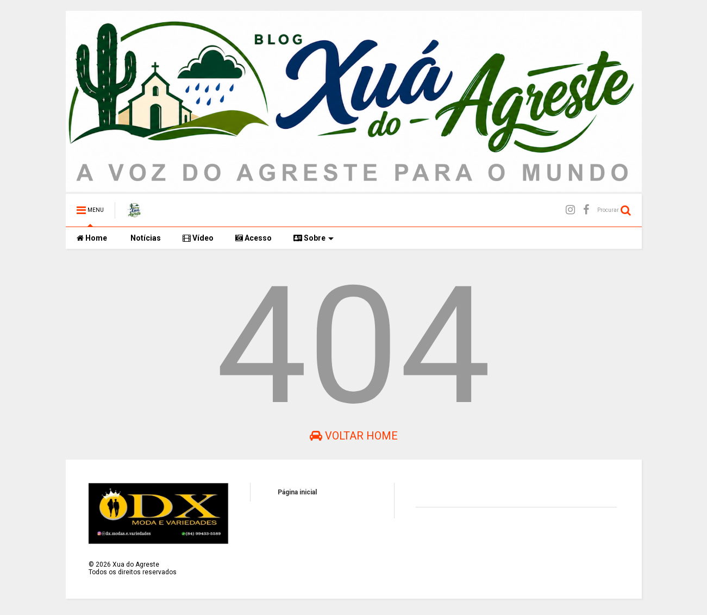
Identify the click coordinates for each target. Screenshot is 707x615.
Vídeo (198, 238)
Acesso (253, 238)
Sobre (313, 238)
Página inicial (297, 492)
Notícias (145, 238)
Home (92, 238)
